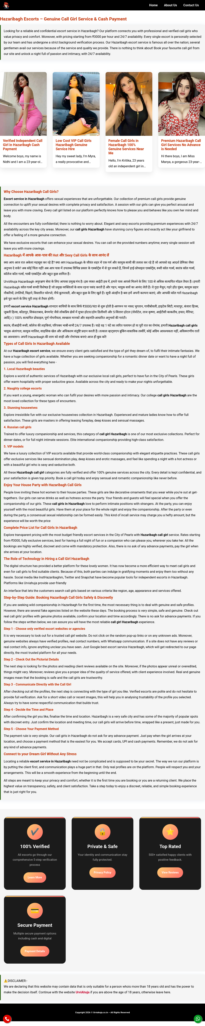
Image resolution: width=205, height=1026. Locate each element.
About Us (170, 5)
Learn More (35, 877)
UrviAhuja (82, 992)
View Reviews (170, 872)
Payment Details (35, 951)
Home (153, 5)
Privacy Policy (102, 872)
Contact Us (191, 5)
